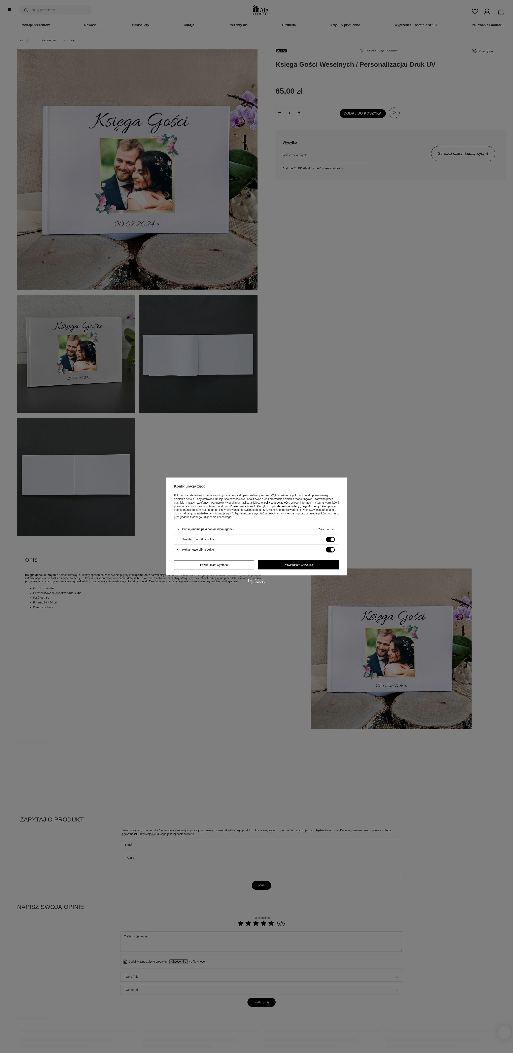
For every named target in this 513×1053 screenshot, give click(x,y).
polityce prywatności (276, 502)
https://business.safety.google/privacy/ (294, 506)
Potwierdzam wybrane (214, 564)
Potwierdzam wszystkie (298, 564)
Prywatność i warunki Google (248, 506)
